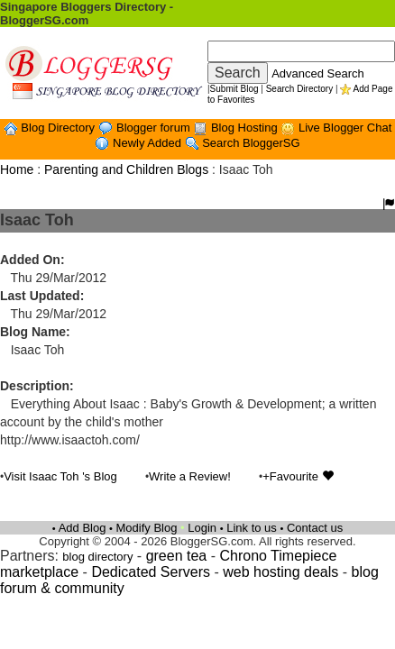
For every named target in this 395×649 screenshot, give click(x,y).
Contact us (315, 528)
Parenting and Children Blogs (126, 169)
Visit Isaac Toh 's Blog (60, 476)
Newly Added (149, 143)
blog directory (97, 556)
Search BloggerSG (250, 143)
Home (16, 169)
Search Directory (299, 89)
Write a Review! (190, 476)
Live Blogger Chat (345, 127)
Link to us (251, 528)
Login (202, 528)
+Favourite (297, 476)
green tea (176, 555)
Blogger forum (154, 127)
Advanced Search (317, 73)
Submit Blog (234, 89)
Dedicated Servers (150, 572)
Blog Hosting (245, 127)
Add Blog (82, 528)
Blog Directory (59, 127)
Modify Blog (147, 528)
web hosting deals (280, 572)
